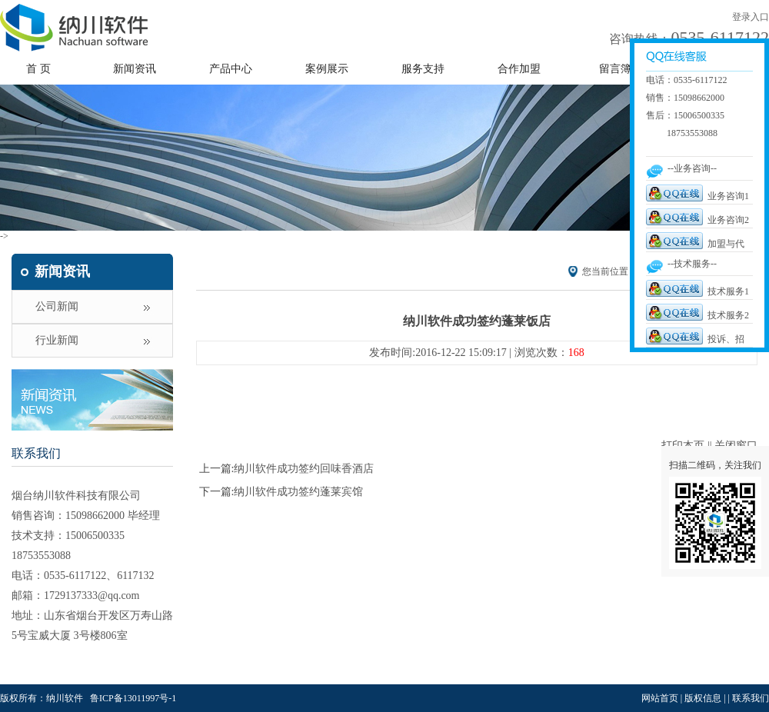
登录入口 (750, 17)
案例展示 (326, 69)
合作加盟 (519, 69)
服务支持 (422, 69)
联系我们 (36, 453)
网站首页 (659, 698)
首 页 (38, 69)
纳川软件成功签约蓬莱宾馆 (298, 491)
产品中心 (230, 69)
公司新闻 (56, 306)
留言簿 (615, 69)
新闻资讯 (134, 69)
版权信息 (702, 698)
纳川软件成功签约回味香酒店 (304, 468)
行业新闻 (56, 340)
